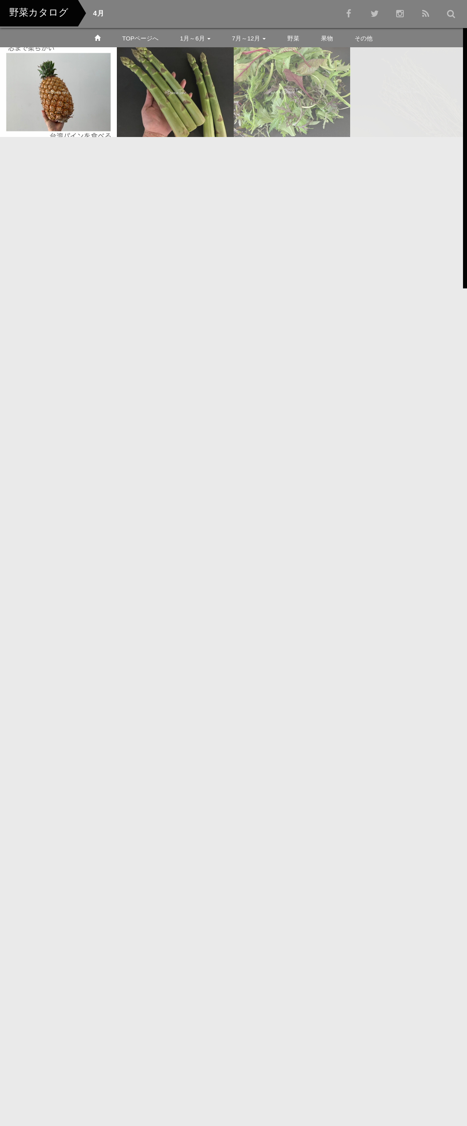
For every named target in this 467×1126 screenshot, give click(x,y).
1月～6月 (195, 38)
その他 (364, 38)
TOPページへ (140, 38)
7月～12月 (249, 38)
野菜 (293, 38)
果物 (327, 38)
